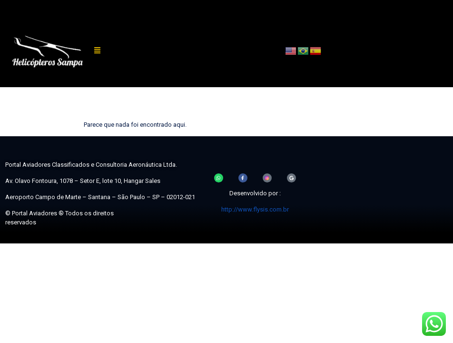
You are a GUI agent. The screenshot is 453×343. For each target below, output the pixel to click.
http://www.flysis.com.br (255, 209)
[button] (97, 51)
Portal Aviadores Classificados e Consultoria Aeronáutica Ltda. (91, 164)
